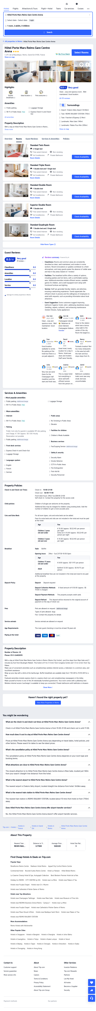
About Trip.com (39, 951)
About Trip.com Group (42, 974)
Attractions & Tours (29, 9)
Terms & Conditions (41, 962)
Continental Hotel (17, 855)
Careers (36, 959)
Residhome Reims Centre (20, 850)
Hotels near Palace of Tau (68, 864)
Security (67, 974)
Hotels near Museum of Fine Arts (66, 882)
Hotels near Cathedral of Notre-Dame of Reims (27, 873)
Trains (58, 9)
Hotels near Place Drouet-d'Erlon (22, 896)
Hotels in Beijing (16, 928)
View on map (64, 129)
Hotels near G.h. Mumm (39, 868)
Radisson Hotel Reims (38, 850)
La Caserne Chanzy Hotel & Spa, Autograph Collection (30, 859)
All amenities (9, 117)
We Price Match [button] (64, 54)
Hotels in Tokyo (32, 923)
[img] (21, 71)
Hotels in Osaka (73, 928)
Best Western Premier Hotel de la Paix (64, 859)
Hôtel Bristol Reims (68, 855)
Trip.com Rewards (70, 955)
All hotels (67, 966)
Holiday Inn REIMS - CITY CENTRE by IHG (25, 864)
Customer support (10, 951)
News (36, 955)
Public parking (11, 401)
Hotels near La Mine (49, 864)
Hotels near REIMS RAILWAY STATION (24, 900)
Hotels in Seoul (64, 923)
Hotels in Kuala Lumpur (48, 923)
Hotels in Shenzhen (59, 928)
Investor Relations (70, 951)
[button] (72, 4)
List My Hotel (69, 962)
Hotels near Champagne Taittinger (23, 882)
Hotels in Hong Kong (34, 932)
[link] (67, 4)
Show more (9, 129)
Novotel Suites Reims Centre (35, 855)
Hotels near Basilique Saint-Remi (47, 896)
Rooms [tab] (19, 139)
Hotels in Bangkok (33, 918)
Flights (15, 9)
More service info (10, 959)
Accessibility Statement (42, 970)
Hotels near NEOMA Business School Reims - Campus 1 (30, 887)
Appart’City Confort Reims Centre (60, 850)
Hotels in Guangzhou (18, 923)
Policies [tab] (66, 139)
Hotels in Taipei (29, 928)
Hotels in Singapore (18, 918)
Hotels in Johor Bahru (64, 918)
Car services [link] (69, 9)
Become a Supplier (70, 970)
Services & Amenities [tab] (50, 139)
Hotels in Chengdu (43, 928)
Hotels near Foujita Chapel (20, 868)
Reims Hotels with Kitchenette (21, 909)
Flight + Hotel (46, 9)
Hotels (6, 9)
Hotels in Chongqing (18, 932)
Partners (67, 959)
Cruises (80, 9)
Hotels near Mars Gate (45, 882)
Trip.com (6, 811)
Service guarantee (10, 955)
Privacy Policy (38, 966)
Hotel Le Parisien (54, 855)
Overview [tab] (8, 139)
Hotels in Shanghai (48, 918)
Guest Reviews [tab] (32, 139)
